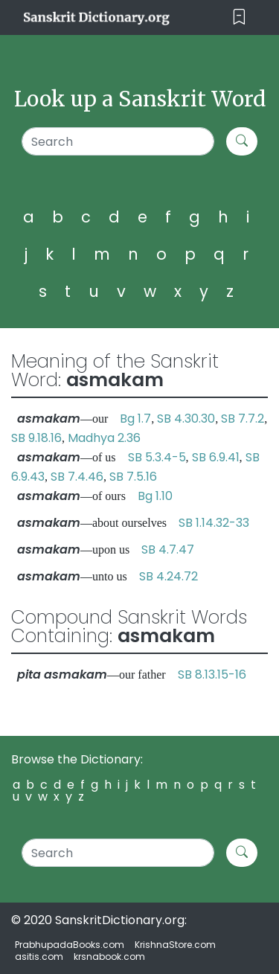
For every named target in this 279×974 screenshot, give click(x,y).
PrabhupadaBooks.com (69, 944)
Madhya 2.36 (104, 437)
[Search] (118, 141)
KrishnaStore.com (175, 944)
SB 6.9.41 (216, 457)
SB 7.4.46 (77, 476)
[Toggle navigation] (239, 17)
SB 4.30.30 (186, 418)
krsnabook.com (109, 956)
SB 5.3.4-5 (157, 457)
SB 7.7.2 (242, 418)
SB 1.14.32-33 (214, 522)
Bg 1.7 (135, 418)
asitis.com (39, 956)
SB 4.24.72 (168, 576)
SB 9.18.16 (36, 437)
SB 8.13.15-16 (212, 674)
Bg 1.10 (155, 495)
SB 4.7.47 (167, 549)
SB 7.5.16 (133, 476)
